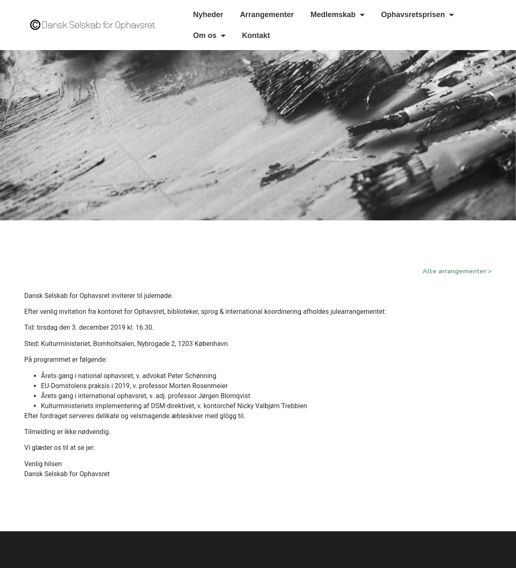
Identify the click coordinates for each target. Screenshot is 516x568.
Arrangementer (267, 14)
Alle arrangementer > (457, 271)
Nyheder (208, 14)
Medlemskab (337, 15)
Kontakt (256, 35)
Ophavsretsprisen (417, 15)
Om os (209, 35)
